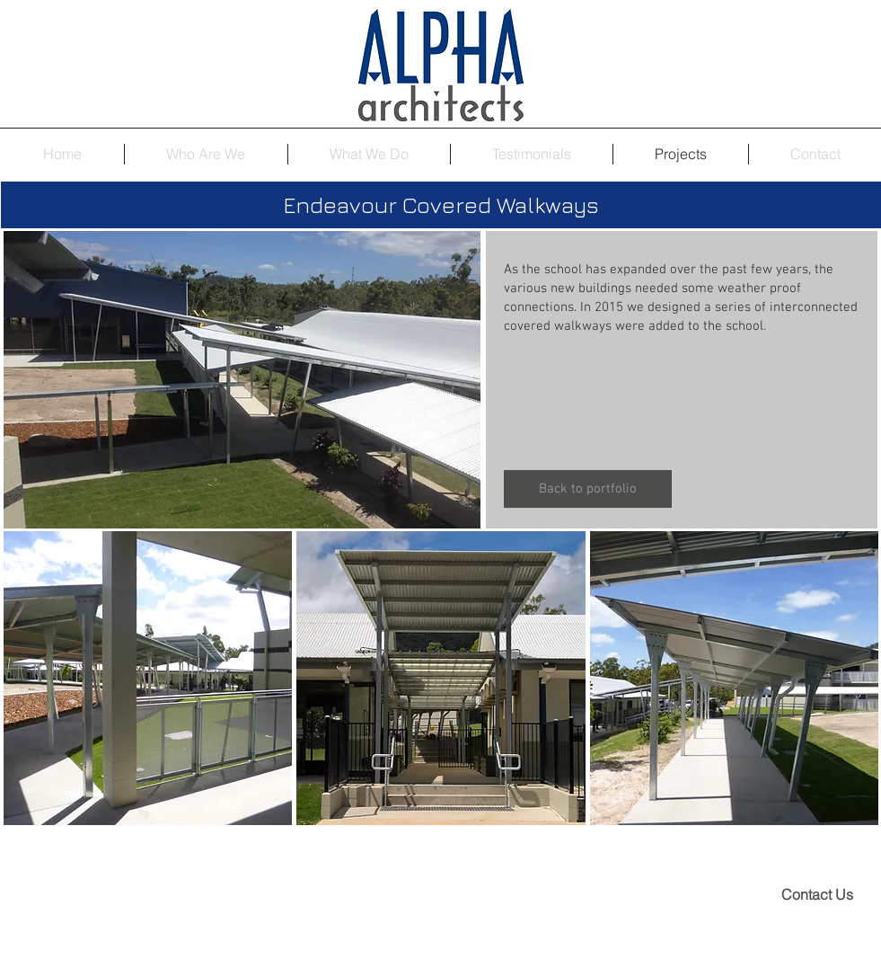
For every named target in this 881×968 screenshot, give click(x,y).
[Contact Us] (817, 894)
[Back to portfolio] (588, 489)
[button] (148, 678)
